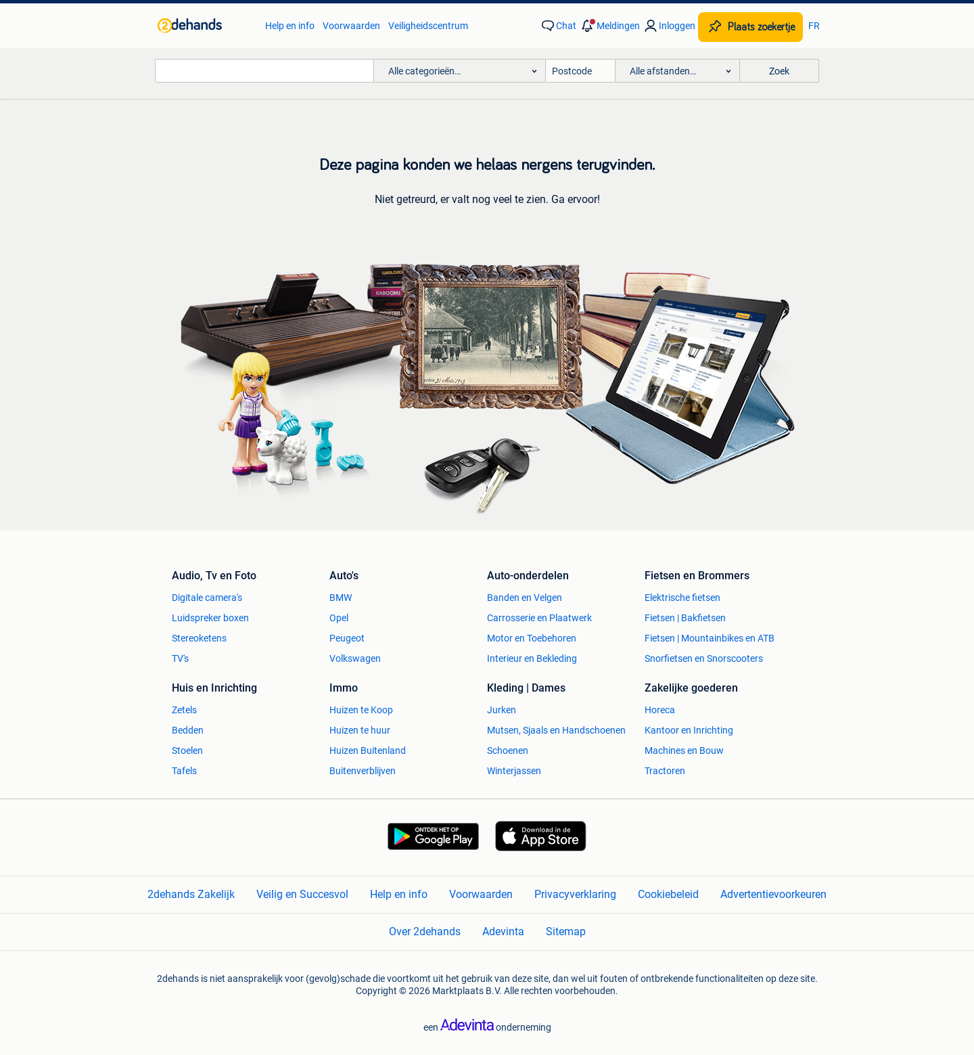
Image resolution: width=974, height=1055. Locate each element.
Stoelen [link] (187, 750)
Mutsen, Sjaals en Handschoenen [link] (556, 730)
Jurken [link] (501, 709)
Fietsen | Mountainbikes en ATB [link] (709, 638)
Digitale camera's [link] (207, 597)
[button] (609, 25)
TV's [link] (180, 658)
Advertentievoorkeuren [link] (773, 894)
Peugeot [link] (347, 638)
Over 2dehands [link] (425, 931)
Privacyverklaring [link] (575, 894)
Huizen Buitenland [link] (367, 750)
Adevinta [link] (503, 931)
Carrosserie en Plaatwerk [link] (539, 617)
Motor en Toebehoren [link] (531, 638)
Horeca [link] (660, 709)
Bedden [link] (188, 730)
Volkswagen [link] (355, 658)
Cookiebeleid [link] (668, 894)
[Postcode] (580, 71)
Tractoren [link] (665, 770)
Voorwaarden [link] (351, 25)
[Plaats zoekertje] (750, 27)
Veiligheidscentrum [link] (428, 25)
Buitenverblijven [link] (362, 770)
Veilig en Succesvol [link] (302, 894)
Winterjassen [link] (514, 770)
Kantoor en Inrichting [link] (689, 730)
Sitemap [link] (566, 931)
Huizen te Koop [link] (361, 709)
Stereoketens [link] (199, 638)
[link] (204, 26)
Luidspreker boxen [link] (210, 617)
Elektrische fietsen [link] (682, 597)
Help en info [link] (290, 25)
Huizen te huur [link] (359, 730)
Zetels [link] (184, 709)
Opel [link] (338, 617)
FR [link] (814, 25)
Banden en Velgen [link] (524, 597)
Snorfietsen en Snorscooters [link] (704, 658)
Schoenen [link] (507, 750)
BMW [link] (340, 597)
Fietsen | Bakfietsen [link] (685, 617)
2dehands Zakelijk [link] (191, 894)
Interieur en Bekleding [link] (532, 658)
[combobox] (264, 71)
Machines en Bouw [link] (684, 750)
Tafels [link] (184, 770)
